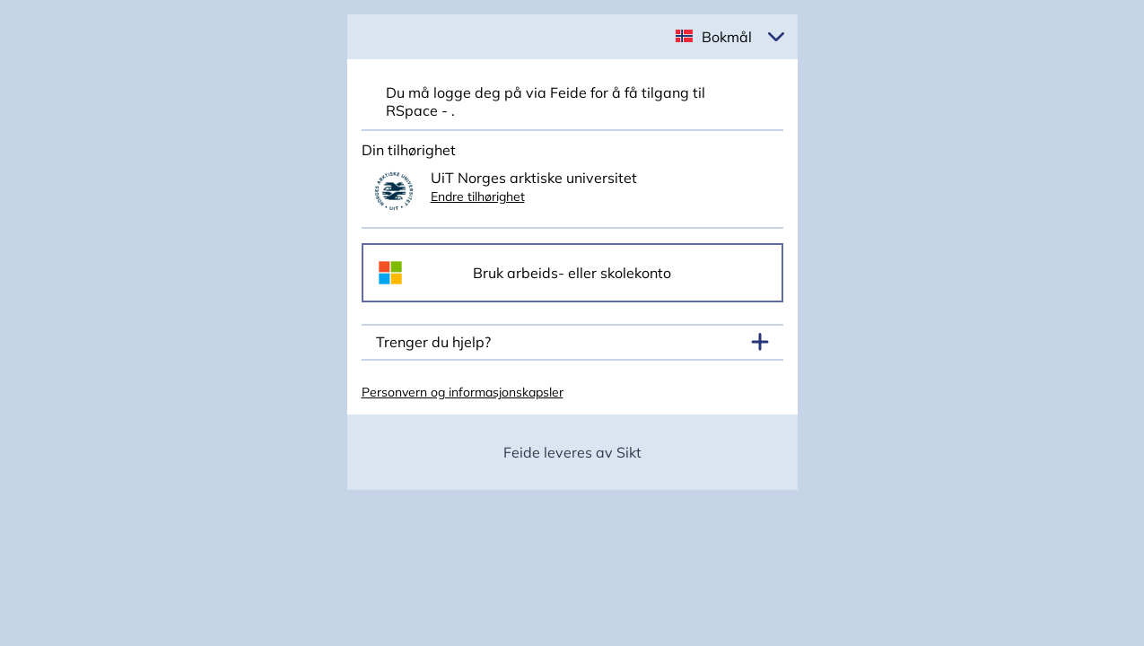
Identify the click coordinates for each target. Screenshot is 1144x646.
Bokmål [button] (727, 37)
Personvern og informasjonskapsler (462, 392)
